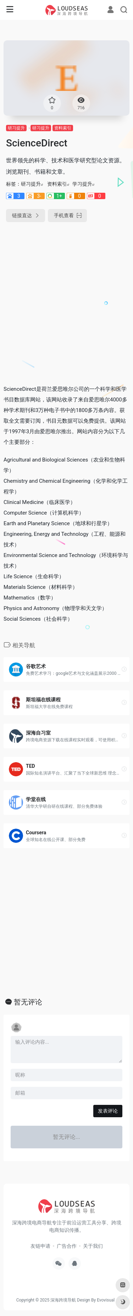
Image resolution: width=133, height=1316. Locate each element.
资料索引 (62, 128)
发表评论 (108, 1111)
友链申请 (40, 1246)
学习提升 (82, 184)
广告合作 (67, 1246)
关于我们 (93, 1246)
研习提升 (16, 128)
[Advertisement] (66, 300)
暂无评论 (28, 1002)
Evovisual (106, 1300)
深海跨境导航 (63, 1300)
